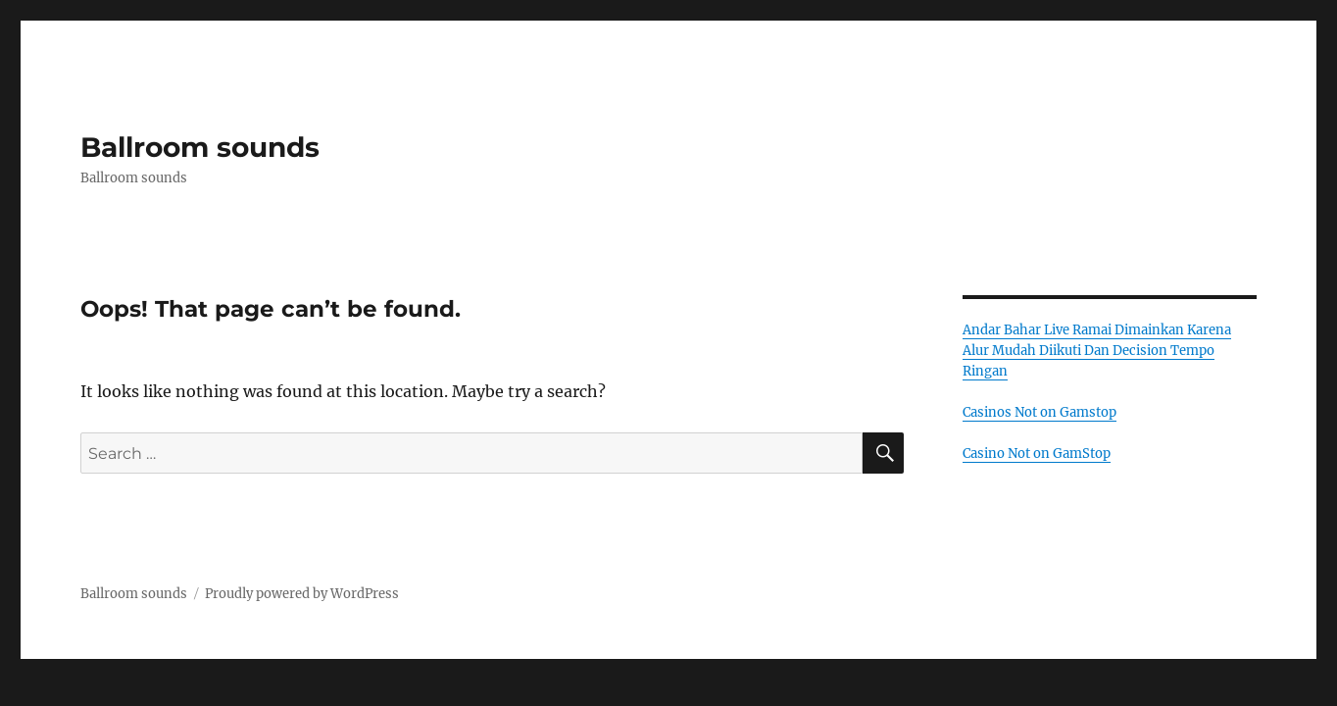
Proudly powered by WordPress (302, 593)
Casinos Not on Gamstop (1039, 412)
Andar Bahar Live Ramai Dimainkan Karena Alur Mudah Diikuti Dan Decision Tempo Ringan (1097, 350)
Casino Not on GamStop (1037, 453)
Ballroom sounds (200, 147)
